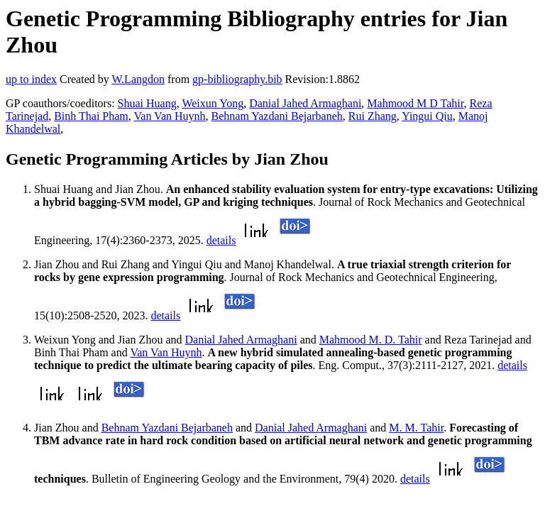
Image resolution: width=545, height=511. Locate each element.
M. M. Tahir (416, 428)
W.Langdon (138, 79)
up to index (31, 79)
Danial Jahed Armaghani (305, 103)
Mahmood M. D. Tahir (370, 340)
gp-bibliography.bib (237, 79)
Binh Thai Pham (91, 116)
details (221, 240)
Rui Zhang (372, 116)
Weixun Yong (212, 103)
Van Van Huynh (170, 116)
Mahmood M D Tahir (415, 103)
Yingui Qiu (427, 116)
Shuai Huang (147, 103)
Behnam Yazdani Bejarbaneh (277, 116)
